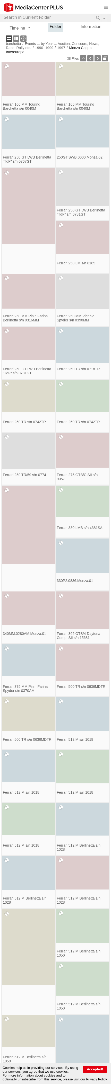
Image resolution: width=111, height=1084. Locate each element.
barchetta (13, 44)
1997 (61, 48)
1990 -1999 (44, 48)
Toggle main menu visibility (107, 5)
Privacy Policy (96, 1079)
